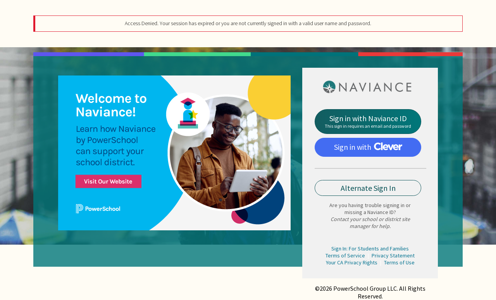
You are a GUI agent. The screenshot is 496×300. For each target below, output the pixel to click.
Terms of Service (345, 255)
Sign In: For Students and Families (370, 248)
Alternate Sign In (368, 188)
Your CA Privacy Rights (351, 262)
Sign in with (368, 147)
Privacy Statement (393, 255)
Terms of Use (399, 262)
